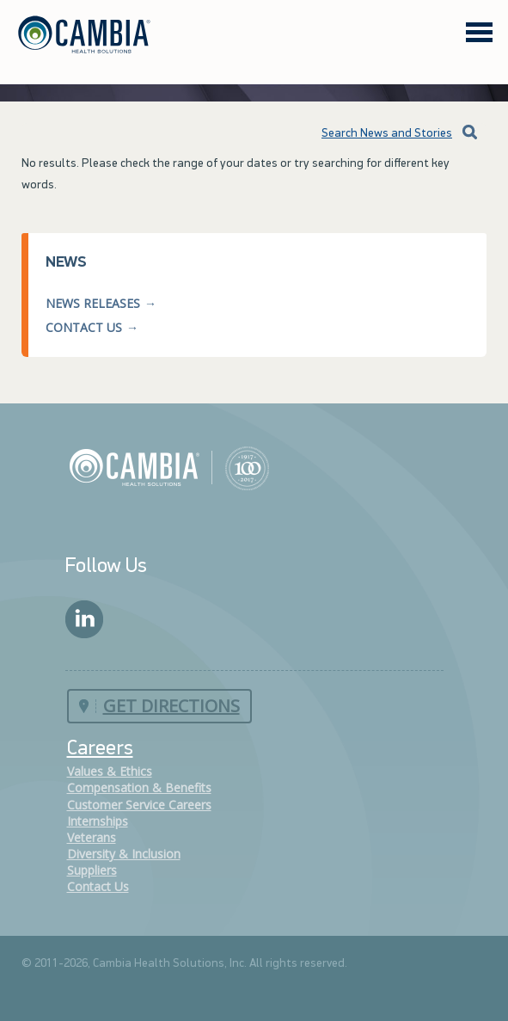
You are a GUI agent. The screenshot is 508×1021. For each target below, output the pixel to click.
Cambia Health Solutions (169, 467)
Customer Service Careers (139, 805)
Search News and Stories (374, 133)
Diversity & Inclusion (124, 854)
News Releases (93, 303)
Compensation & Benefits (139, 787)
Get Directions (171, 705)
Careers (100, 749)
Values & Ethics (109, 771)
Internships (97, 821)
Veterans (91, 837)
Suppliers (92, 870)
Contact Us (84, 327)
